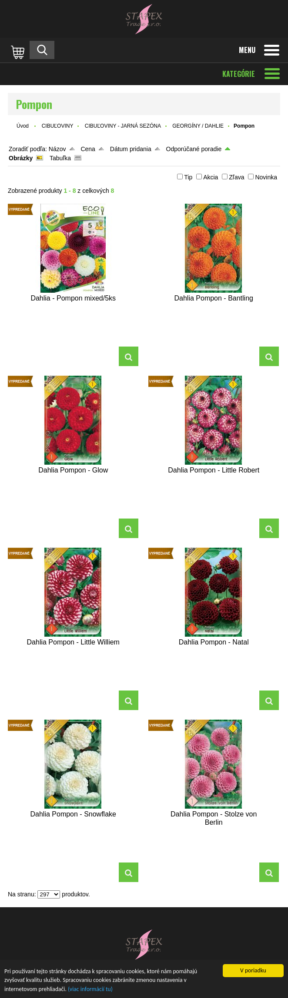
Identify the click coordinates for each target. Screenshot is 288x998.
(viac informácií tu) (90, 989)
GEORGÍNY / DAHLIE (198, 126)
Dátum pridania (130, 148)
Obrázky (21, 158)
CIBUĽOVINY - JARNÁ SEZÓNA (123, 126)
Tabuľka (60, 158)
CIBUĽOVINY (58, 126)
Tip (188, 177)
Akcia (210, 177)
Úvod (23, 126)
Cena (87, 148)
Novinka (266, 177)
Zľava (236, 177)
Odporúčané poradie (194, 148)
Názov (57, 148)
